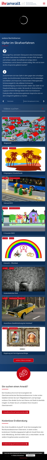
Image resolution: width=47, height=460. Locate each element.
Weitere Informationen (18, 455)
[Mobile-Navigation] (44, 3)
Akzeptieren (30, 455)
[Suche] (42, 108)
